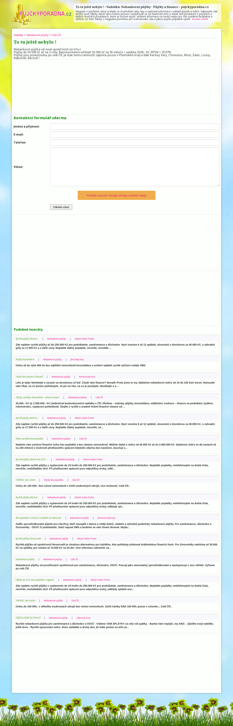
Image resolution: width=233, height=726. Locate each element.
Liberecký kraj (91, 617)
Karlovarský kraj (94, 376)
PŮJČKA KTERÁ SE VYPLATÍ (30, 617)
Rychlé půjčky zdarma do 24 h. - (34, 459)
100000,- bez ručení (27, 479)
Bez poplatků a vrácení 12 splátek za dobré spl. (43, 517)
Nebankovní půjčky (41, 35)
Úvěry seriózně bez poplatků (32, 438)
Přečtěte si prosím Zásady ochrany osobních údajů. (116, 195)
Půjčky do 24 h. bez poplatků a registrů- (38, 579)
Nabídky (19, 35)
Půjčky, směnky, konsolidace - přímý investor (41, 397)
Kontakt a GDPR (201, 19)
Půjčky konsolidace (26, 359)
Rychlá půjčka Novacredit (30, 538)
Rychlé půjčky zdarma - (29, 338)
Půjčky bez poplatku (58, 479)
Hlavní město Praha (91, 338)
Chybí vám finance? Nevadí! (31, 376)
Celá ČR (63, 35)
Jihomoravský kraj (118, 517)
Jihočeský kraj (83, 359)
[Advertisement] (116, 85)
